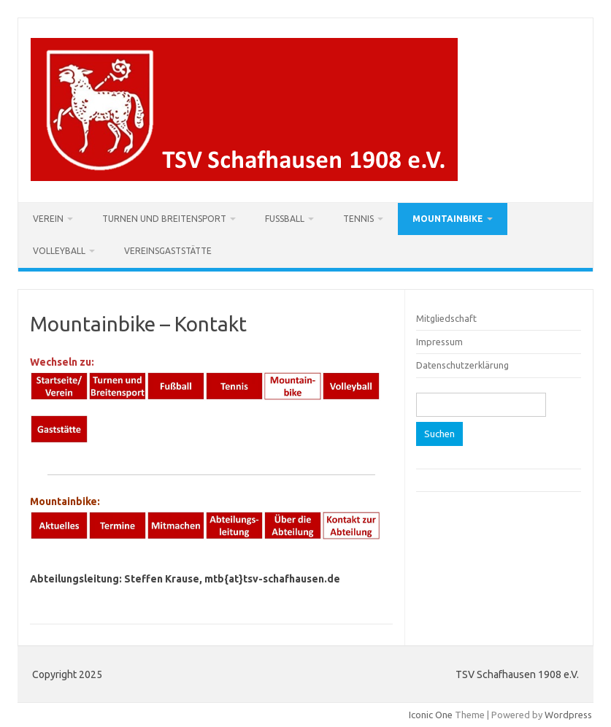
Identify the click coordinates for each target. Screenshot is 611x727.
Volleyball (59, 250)
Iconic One (431, 714)
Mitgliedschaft (446, 318)
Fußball (284, 218)
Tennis (358, 218)
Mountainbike (447, 218)
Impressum (439, 341)
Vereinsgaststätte (168, 250)
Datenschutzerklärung (462, 365)
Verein (48, 218)
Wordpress (568, 714)
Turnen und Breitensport (164, 218)
